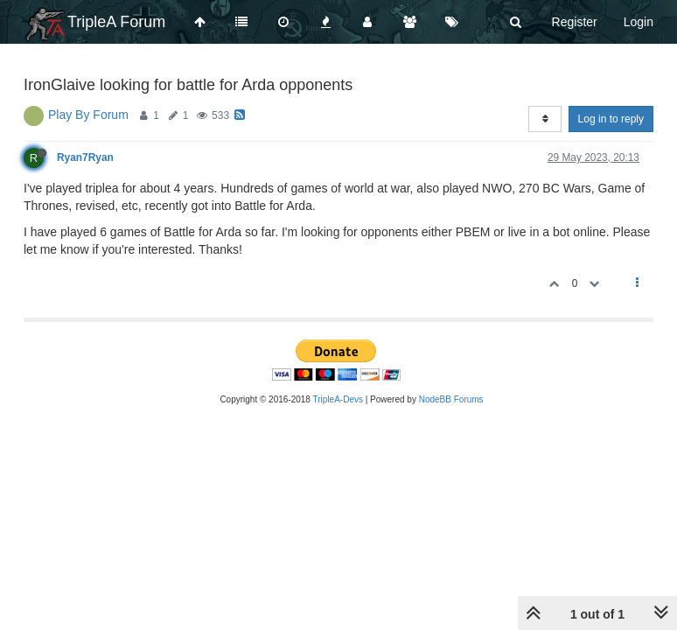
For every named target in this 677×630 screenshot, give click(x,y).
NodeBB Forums (451, 399)
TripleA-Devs (338, 399)
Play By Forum (88, 115)
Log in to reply (611, 119)
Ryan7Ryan (85, 157)
